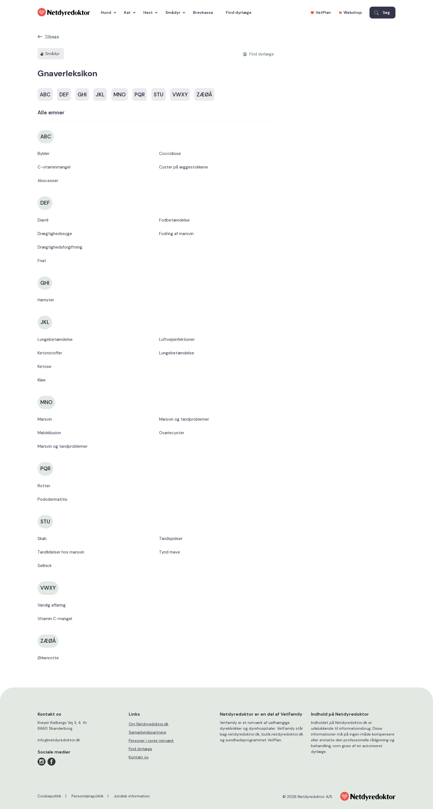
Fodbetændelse (174, 220)
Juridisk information (132, 796)
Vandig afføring (52, 605)
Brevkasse (203, 12)
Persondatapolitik (88, 796)
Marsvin (45, 419)
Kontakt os (139, 757)
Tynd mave (169, 552)
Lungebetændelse (55, 339)
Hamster (46, 300)
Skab (42, 538)
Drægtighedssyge (55, 233)
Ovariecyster (171, 433)
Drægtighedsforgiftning (60, 247)
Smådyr (174, 12)
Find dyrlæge (239, 12)
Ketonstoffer (50, 353)
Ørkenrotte (48, 658)
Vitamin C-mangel (55, 618)
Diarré (43, 220)
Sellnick (45, 565)
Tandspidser (171, 538)
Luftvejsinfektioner (177, 339)
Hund (107, 12)
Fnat (42, 260)
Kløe (42, 380)
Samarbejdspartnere (147, 732)
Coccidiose (170, 153)
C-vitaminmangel (54, 167)
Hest (149, 12)
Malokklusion (49, 433)
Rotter (44, 486)
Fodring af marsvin (176, 233)
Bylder (43, 153)
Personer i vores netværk (151, 740)
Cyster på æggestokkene (183, 167)
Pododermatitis (52, 499)
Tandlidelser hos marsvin (61, 552)
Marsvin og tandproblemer (63, 446)
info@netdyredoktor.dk (59, 739)
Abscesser (48, 180)
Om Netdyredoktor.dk (148, 723)
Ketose (44, 366)
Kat (128, 12)
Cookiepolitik (49, 796)
